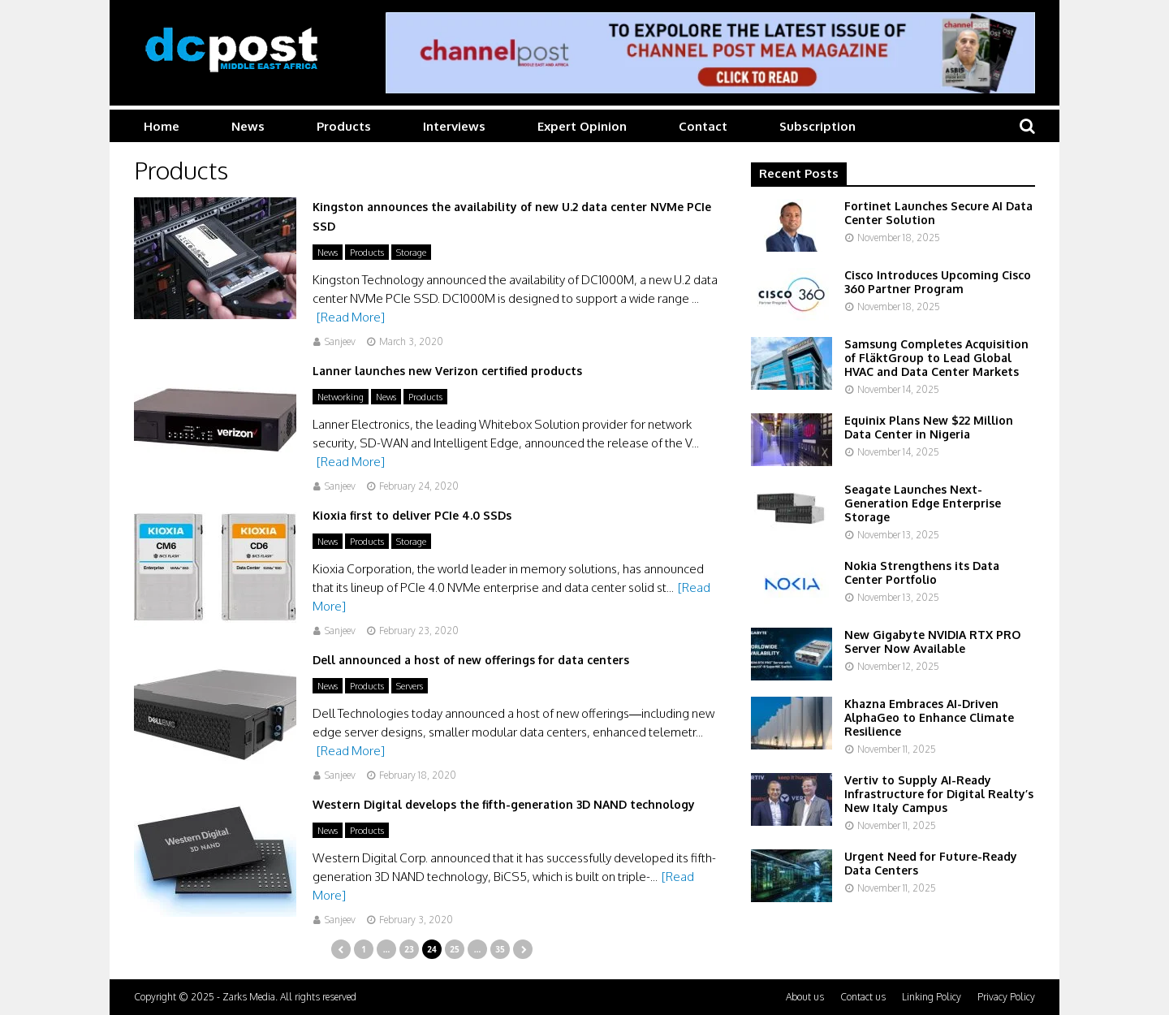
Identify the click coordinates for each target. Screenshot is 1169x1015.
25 (454, 949)
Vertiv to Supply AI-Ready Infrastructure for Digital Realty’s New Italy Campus (938, 793)
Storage (411, 252)
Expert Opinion (582, 126)
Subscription (817, 126)
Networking (340, 397)
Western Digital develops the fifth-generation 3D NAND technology (504, 804)
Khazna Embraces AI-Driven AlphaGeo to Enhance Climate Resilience (929, 717)
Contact (703, 126)
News (248, 126)
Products (344, 126)
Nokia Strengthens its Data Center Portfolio (921, 572)
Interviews (454, 126)
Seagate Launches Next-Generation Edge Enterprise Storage (922, 503)
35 (499, 949)
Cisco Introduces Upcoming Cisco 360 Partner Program (937, 282)
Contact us (863, 997)
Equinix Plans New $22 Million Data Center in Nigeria (928, 427)
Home (161, 126)
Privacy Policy (1006, 997)
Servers (409, 686)
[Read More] (351, 317)
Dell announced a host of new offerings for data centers (471, 660)
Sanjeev (340, 341)
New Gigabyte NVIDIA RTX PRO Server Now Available (932, 641)
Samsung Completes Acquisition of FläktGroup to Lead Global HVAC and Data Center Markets (936, 357)
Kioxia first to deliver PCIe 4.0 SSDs (412, 515)
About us (805, 997)
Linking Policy (931, 997)
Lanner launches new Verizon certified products (447, 371)
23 (408, 949)
